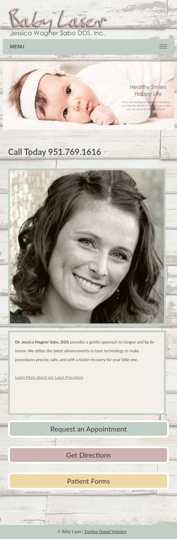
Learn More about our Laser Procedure (49, 377)
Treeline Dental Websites (105, 531)
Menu (17, 46)
